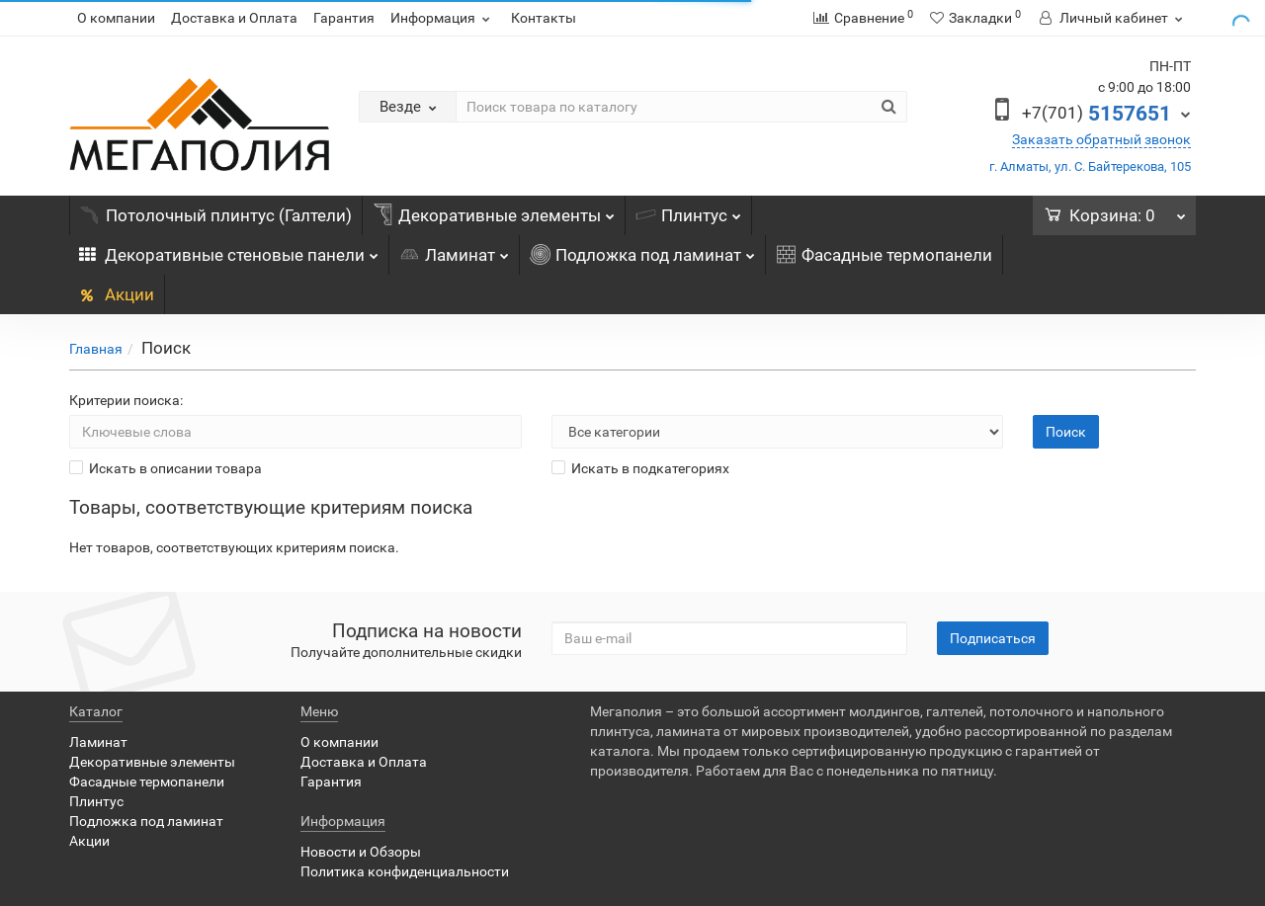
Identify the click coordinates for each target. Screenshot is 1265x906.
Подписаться (993, 638)
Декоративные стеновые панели (229, 250)
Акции (116, 294)
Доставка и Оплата (234, 18)
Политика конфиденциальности (404, 871)
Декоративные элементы (494, 210)
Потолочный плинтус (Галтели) (216, 215)
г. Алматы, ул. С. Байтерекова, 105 (1090, 166)
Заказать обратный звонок (1101, 139)
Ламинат (454, 250)
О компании (116, 18)
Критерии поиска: (126, 400)
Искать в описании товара (165, 468)
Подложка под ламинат (642, 250)
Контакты (543, 18)
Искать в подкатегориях (640, 468)
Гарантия (344, 18)
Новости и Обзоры (360, 852)
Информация (442, 18)
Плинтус (688, 210)
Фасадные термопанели (884, 255)
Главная (96, 349)
